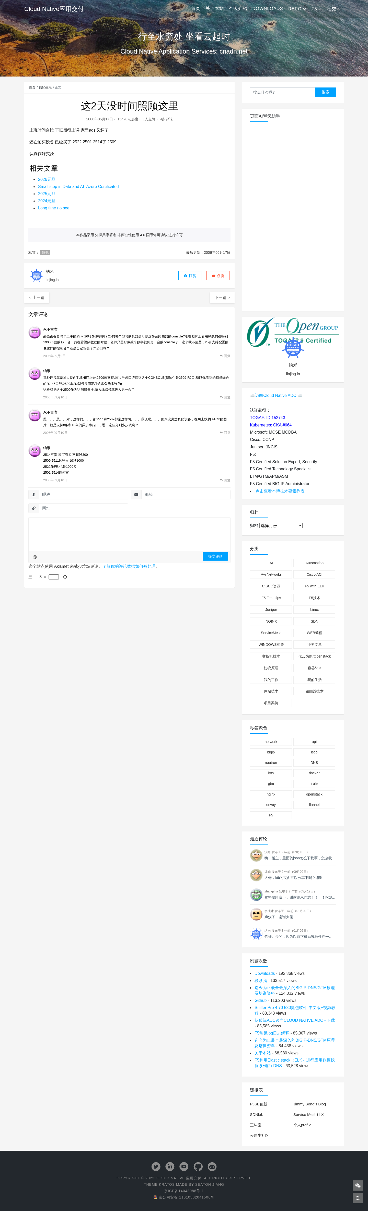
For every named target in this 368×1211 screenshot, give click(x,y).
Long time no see (54, 208)
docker (314, 773)
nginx (271, 794)
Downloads (267, 8)
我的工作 (271, 680)
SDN (314, 621)
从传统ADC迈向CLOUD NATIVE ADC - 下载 (295, 1020)
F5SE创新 (258, 1104)
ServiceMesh (271, 633)
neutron (271, 763)
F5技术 (314, 598)
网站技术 (271, 691)
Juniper (271, 610)
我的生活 (45, 87)
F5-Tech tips (271, 598)
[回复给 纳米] (225, 397)
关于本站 (214, 8)
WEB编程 (314, 633)
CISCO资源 (271, 586)
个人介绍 (238, 8)
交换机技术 (271, 656)
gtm (271, 783)
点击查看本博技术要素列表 (280, 491)
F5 (314, 8)
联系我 (261, 980)
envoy (271, 805)
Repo (295, 8)
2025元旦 (46, 194)
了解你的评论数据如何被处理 (129, 566)
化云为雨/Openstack (314, 656)
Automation (314, 563)
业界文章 (314, 644)
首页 (195, 8)
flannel (314, 805)
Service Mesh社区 (308, 1114)
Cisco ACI (314, 574)
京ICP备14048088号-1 (184, 1191)
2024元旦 (46, 201)
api (314, 742)
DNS (314, 763)
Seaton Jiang (209, 1184)
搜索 (325, 92)
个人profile (302, 1125)
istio (314, 752)
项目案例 (271, 703)
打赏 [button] (189, 275)
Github (261, 1000)
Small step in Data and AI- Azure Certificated (78, 186)
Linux (314, 610)
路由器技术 (315, 691)
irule (314, 783)
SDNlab (256, 1114)
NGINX (271, 621)
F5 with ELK (314, 586)
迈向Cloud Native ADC (275, 395)
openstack (314, 794)
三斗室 (255, 1125)
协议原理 (271, 668)
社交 (331, 8)
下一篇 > (222, 297)
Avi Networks (271, 574)
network (271, 742)
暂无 (45, 253)
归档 (254, 525)
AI (271, 563)
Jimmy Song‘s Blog (309, 1104)
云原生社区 (259, 1135)
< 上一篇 (37, 297)
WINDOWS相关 (271, 644)
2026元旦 (46, 179)
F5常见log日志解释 (272, 1033)
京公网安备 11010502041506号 (184, 1197)
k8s (271, 773)
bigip (271, 752)
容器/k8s (314, 668)
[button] (217, 275)
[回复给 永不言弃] (225, 356)
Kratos (167, 1184)
